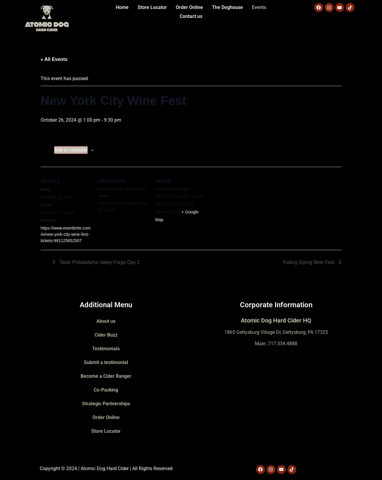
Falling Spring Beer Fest (309, 262)
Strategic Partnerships (106, 403)
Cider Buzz (106, 335)
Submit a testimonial (106, 362)
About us (105, 321)
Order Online (189, 7)
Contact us (191, 16)
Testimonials (106, 348)
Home (122, 7)
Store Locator (152, 7)
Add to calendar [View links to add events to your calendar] (70, 150)
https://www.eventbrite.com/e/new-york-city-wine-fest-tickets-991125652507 (65, 234)
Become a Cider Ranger (106, 376)
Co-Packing (106, 390)
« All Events (54, 59)
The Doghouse (227, 7)
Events (259, 7)
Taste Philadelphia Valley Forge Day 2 (99, 262)
